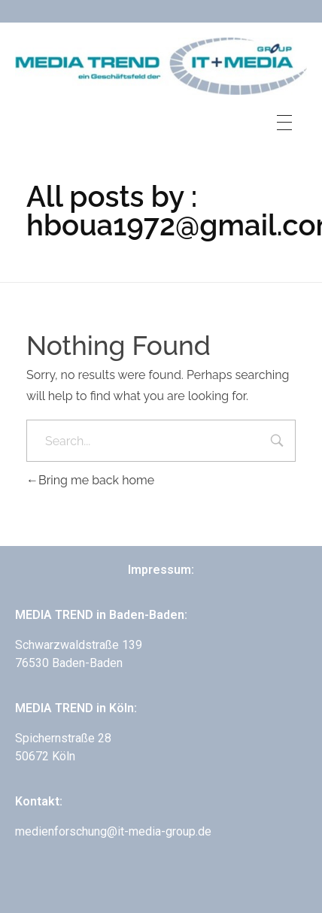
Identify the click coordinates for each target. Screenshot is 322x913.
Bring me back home (90, 480)
